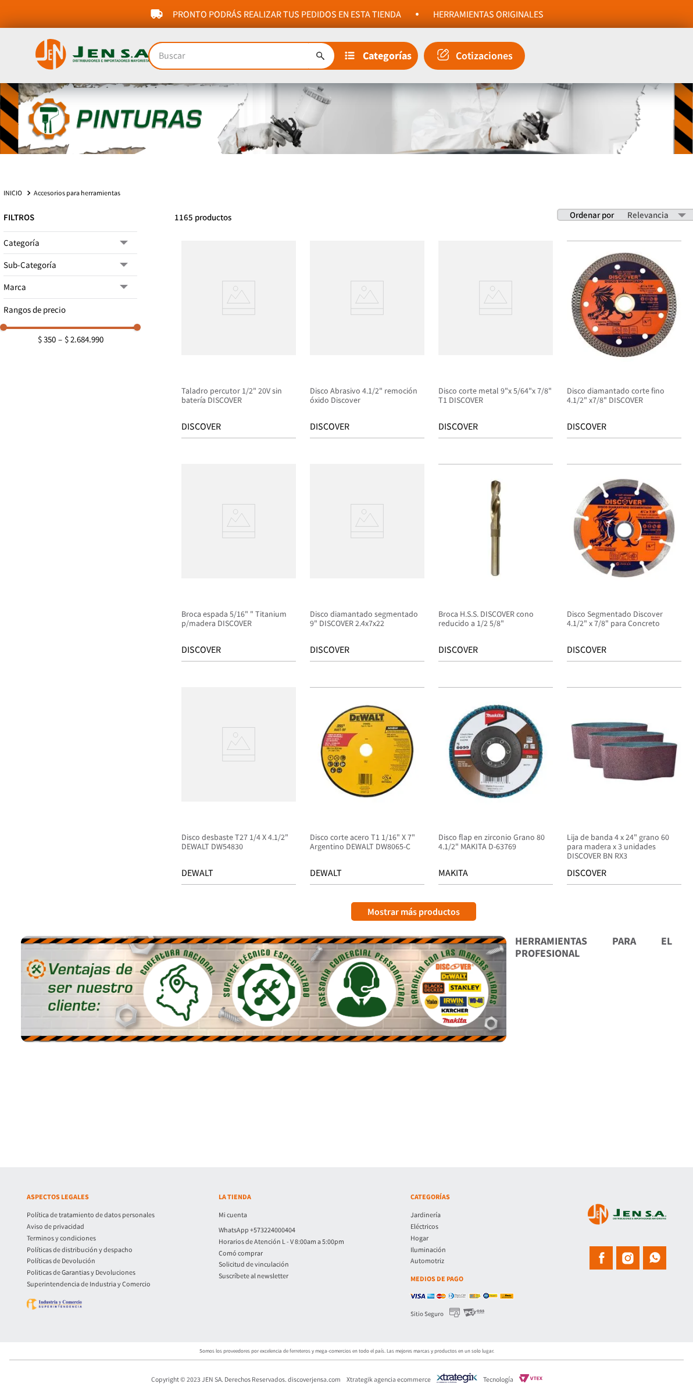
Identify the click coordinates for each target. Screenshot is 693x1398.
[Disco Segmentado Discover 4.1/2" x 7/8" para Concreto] (624, 563)
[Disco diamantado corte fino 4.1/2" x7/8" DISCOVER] (624, 340)
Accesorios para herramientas (77, 192)
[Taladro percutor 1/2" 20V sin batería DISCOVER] (238, 340)
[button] (380, 56)
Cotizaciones (484, 55)
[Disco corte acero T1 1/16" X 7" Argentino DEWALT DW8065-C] (367, 787)
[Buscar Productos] (320, 56)
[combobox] (241, 56)
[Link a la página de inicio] (13, 193)
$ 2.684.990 (80, 339)
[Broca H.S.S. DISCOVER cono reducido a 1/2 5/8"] (495, 563)
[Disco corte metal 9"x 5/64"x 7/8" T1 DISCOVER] (495, 340)
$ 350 (47, 339)
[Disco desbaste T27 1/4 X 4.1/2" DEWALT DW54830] (238, 787)
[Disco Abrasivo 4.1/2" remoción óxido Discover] (367, 340)
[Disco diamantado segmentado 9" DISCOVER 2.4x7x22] (367, 563)
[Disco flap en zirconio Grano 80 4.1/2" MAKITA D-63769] (495, 787)
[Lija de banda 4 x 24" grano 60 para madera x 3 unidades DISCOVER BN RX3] (624, 787)
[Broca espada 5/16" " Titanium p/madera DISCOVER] (238, 563)
